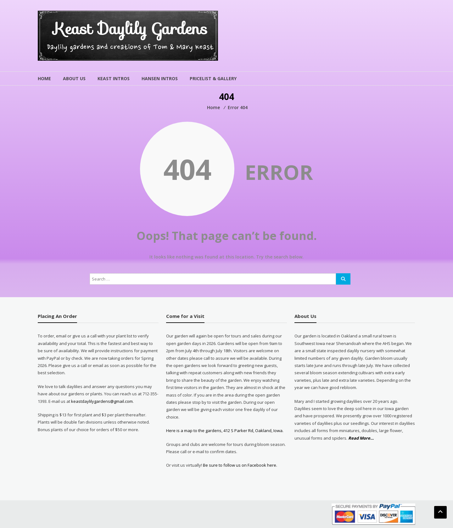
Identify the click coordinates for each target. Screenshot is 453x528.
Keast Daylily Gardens (130, 28)
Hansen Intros (160, 78)
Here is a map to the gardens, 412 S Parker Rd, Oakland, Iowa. (224, 430)
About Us (74, 78)
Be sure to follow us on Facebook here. (239, 465)
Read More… (361, 438)
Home (44, 78)
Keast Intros (114, 78)
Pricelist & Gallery (213, 78)
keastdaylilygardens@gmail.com (102, 401)
